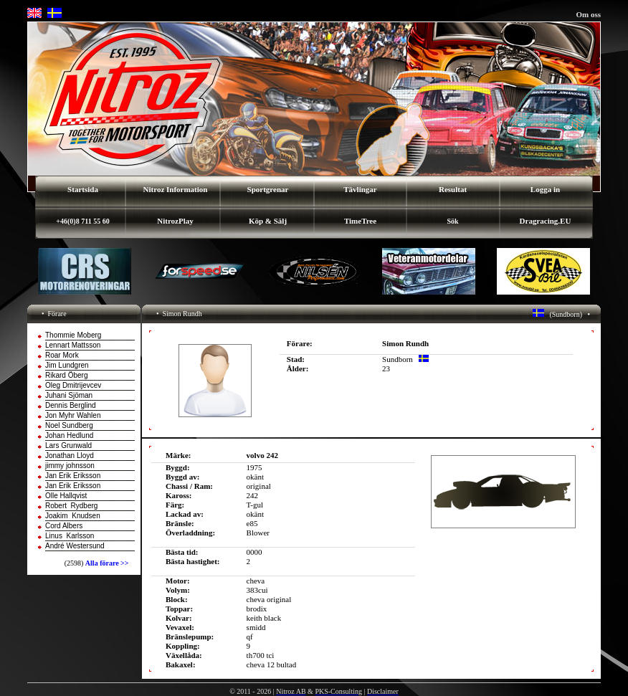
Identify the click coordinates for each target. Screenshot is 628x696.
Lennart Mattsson (72, 345)
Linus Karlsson (69, 536)
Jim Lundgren (67, 365)
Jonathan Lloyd (69, 455)
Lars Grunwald (68, 445)
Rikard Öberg (66, 375)
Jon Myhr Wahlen (72, 415)
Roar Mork (62, 355)
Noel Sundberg (69, 425)
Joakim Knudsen (72, 516)
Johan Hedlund (69, 435)
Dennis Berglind (70, 405)
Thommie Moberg (73, 335)
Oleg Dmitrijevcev (73, 385)
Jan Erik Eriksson (72, 476)
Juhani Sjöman (68, 395)
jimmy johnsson (70, 465)
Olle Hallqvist (66, 496)
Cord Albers (63, 526)
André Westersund (75, 546)
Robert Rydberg (71, 506)
